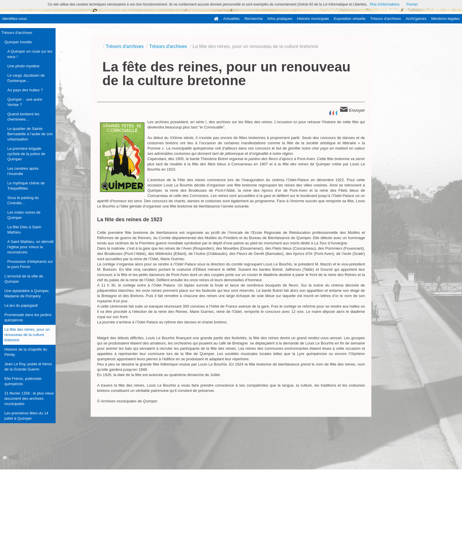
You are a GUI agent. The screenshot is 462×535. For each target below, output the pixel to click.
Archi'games (416, 18)
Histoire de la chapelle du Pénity (25, 352)
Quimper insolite (18, 42)
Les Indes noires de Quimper (23, 215)
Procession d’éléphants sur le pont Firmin (30, 264)
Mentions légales (445, 18)
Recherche (253, 18)
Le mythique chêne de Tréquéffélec (26, 186)
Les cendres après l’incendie (23, 171)
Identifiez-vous (14, 18)
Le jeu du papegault (21, 305)
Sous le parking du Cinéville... (23, 200)
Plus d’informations (384, 4)
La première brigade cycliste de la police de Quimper (26, 153)
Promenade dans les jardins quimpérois (27, 317)
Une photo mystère (23, 66)
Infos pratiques (280, 18)
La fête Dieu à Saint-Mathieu (24, 229)
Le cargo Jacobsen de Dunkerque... (26, 78)
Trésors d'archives (385, 18)
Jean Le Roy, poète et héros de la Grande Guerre (28, 366)
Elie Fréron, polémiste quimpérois (22, 381)
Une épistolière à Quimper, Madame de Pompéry (26, 293)
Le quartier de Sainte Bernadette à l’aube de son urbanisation (30, 133)
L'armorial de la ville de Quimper (23, 279)
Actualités (231, 18)
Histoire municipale (313, 18)
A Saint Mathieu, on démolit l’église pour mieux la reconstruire (30, 246)
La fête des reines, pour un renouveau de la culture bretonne (27, 334)
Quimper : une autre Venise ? (24, 102)
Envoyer (352, 110)
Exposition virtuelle (350, 18)
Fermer (412, 4)
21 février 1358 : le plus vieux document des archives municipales (29, 398)
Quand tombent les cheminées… (23, 116)
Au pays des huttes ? (25, 90)
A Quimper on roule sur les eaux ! (29, 54)
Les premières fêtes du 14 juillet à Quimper (26, 416)
